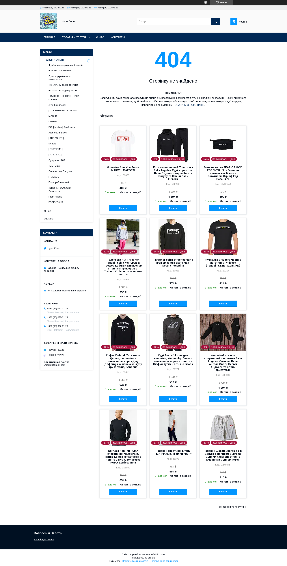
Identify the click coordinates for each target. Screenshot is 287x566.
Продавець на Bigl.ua (143, 557)
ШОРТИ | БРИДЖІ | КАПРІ (63, 90)
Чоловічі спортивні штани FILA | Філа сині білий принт (173, 452)
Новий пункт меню (44, 539)
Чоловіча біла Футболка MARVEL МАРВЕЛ (123, 169)
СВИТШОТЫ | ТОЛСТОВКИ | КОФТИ (64, 98)
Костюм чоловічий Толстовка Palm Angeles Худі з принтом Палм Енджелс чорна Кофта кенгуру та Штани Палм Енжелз (173, 173)
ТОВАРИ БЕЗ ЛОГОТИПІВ (188, 104)
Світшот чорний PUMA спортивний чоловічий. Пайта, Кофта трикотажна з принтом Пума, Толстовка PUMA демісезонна (123, 456)
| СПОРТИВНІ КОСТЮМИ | (63, 110)
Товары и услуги (74, 37)
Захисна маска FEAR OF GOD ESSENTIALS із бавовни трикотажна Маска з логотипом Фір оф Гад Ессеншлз (223, 173)
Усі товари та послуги (231, 506)
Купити (123, 208)
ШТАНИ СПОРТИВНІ (60, 70)
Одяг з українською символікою (60, 78)
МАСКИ (53, 116)
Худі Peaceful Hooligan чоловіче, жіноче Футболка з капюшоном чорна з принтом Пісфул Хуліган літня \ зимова (173, 360)
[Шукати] (215, 21)
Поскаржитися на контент (135, 561)
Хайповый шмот (58, 132)
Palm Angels (55, 196)
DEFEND (53, 121)
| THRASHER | (56, 138)
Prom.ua (160, 554)
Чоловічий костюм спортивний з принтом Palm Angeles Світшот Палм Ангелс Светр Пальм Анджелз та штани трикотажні (223, 362)
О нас (100, 37)
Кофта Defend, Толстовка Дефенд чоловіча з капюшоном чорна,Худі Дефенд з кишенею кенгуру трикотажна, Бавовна (123, 361)
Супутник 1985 (57, 160)
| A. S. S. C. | (55, 154)
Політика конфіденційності (164, 561)
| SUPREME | (56, 149)
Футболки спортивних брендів (66, 65)
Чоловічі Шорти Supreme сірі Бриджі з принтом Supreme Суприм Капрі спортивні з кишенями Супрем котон (223, 455)
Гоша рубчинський (59, 182)
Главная (49, 37)
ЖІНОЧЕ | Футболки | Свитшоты (60, 190)
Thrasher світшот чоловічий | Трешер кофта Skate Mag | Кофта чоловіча (173, 262)
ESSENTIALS (56, 202)
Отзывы (48, 218)
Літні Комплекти (57, 105)
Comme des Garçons (60, 171)
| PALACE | (54, 176)
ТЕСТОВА (54, 165)
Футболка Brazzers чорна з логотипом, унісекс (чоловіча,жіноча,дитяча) (223, 262)
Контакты (118, 37)
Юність (52, 143)
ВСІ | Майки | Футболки (62, 127)
